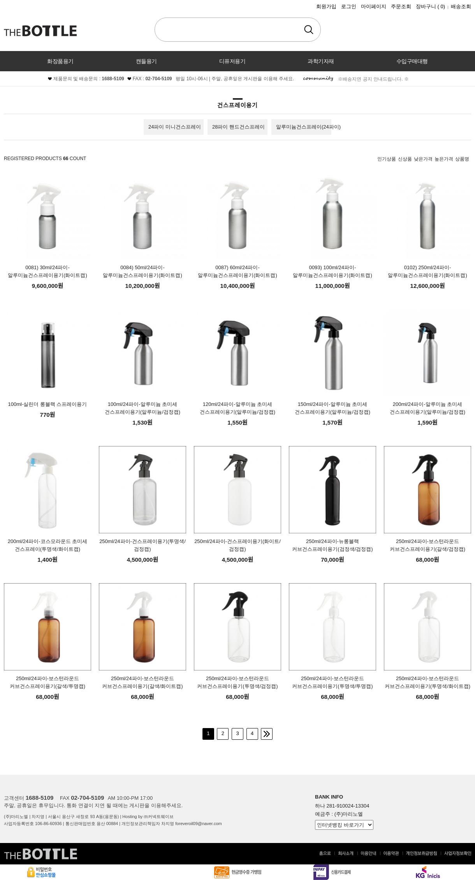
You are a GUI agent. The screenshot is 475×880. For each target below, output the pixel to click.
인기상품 (386, 159)
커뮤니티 (237, 81)
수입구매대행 (412, 61)
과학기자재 (321, 61)
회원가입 (326, 6)
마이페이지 (373, 6)
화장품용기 (60, 61)
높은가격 (444, 159)
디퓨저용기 (232, 61)
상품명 (462, 159)
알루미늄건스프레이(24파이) (308, 127)
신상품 (405, 159)
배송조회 (461, 6)
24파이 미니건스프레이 (174, 127)
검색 (308, 29)
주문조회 (401, 6)
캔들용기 (146, 61)
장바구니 (430, 6)
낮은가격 (423, 159)
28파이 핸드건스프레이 (238, 127)
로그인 (348, 6)
